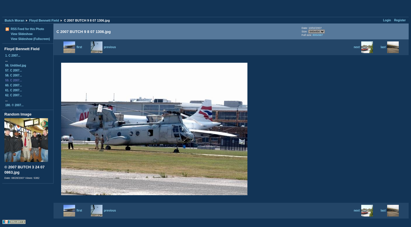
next (363, 47)
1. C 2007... (12, 55)
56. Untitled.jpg (15, 65)
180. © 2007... (14, 105)
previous (103, 47)
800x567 (318, 35)
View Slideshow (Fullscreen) (30, 39)
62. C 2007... (13, 95)
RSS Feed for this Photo (27, 29)
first (72, 47)
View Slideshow (22, 34)
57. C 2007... (13, 70)
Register (400, 20)
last (390, 47)
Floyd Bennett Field (44, 20)
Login (387, 20)
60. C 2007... (13, 85)
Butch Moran (14, 20)
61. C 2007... (13, 90)
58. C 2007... (13, 75)
